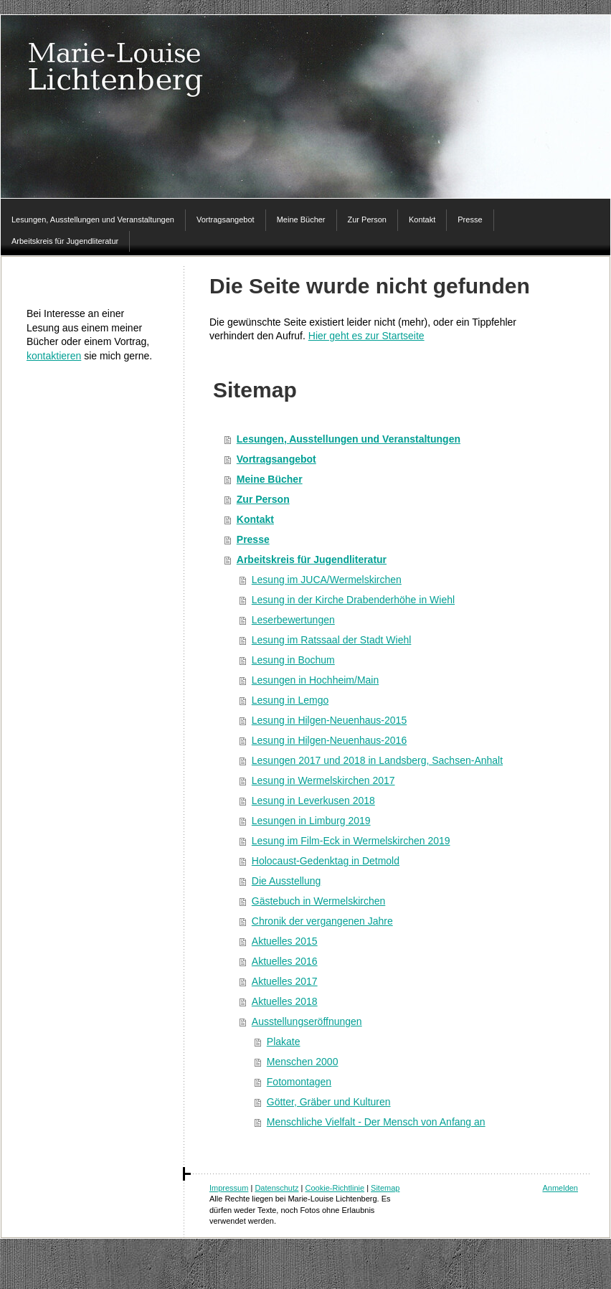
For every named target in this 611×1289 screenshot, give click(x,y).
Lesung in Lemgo (290, 700)
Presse (253, 539)
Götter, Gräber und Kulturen (329, 1102)
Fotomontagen (299, 1081)
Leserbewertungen (293, 619)
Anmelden (560, 1188)
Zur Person (263, 499)
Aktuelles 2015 (285, 941)
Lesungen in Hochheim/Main (315, 680)
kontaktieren (54, 356)
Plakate (283, 1041)
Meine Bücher (270, 479)
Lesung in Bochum (293, 660)
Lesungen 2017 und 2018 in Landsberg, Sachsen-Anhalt (377, 760)
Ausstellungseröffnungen (307, 1021)
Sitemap (385, 1188)
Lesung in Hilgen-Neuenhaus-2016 (329, 740)
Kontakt (255, 519)
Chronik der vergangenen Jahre (322, 921)
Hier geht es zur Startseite (366, 335)
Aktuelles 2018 (285, 1001)
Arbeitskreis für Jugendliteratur (312, 559)
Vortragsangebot (276, 459)
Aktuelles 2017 (285, 981)
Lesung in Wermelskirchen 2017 (323, 780)
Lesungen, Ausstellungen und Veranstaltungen (348, 439)
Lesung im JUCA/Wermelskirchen (327, 579)
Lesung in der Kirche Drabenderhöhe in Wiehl (353, 599)
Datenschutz (276, 1188)
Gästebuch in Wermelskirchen (318, 901)
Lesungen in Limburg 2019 (311, 820)
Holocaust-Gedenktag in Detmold (325, 861)
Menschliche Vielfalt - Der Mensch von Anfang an (376, 1122)
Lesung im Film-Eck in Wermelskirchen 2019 (351, 840)
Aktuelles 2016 (285, 961)
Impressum (228, 1188)
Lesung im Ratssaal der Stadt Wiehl (332, 640)
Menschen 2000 (302, 1061)
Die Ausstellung (286, 881)
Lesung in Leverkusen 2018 (313, 800)
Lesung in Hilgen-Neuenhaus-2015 (329, 720)
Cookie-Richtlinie (335, 1188)
